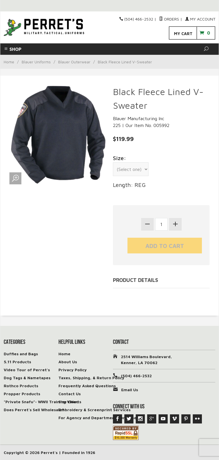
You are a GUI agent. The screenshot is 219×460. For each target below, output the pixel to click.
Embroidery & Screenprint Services (94, 409)
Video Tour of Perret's (27, 369)
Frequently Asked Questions (87, 385)
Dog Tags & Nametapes (27, 377)
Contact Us (69, 393)
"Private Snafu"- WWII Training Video (41, 401)
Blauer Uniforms (36, 61)
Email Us (129, 389)
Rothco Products (21, 385)
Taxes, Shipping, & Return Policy (91, 377)
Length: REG (129, 184)
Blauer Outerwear (74, 61)
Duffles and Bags (21, 353)
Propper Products (22, 393)
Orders (169, 19)
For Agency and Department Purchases (98, 417)
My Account (200, 19)
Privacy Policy (72, 369)
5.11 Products (17, 361)
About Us (67, 361)
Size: (119, 158)
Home (9, 61)
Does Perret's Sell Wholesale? (34, 409)
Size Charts (69, 401)
